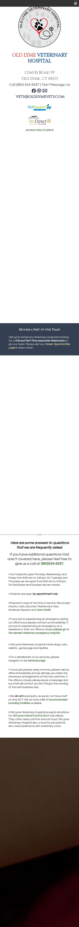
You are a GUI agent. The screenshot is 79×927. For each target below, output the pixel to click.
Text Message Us (56, 85)
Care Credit (43, 609)
